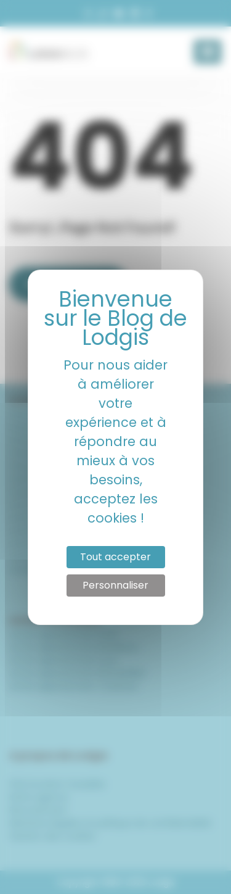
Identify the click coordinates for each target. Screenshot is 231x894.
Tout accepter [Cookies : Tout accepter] (115, 557)
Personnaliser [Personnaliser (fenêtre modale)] (115, 585)
